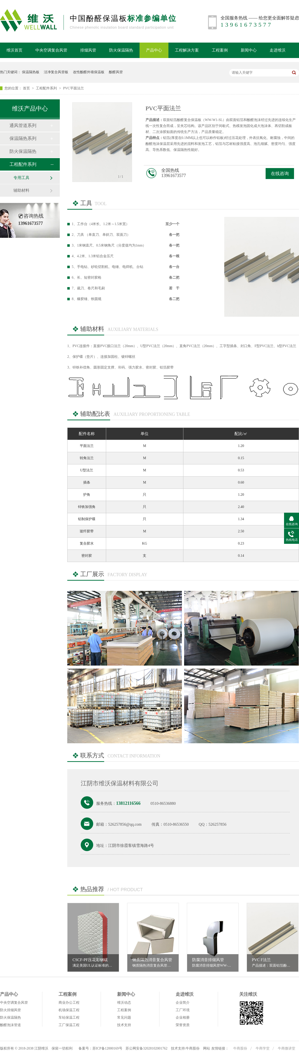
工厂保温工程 (69, 1025)
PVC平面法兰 (73, 88)
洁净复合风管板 (56, 72)
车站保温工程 (69, 1017)
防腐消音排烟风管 (208, 960)
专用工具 (21, 178)
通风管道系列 (22, 125)
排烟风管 (88, 50)
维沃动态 (124, 1002)
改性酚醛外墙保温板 (88, 72)
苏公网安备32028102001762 (146, 1048)
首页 (27, 88)
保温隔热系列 (22, 138)
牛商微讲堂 (286, 1048)
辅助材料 (21, 190)
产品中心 (154, 50)
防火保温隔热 (121, 50)
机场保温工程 (69, 1010)
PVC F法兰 (261, 960)
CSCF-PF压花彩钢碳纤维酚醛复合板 (104, 960)
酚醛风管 (116, 72)
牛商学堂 (263, 1048)
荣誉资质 (183, 1025)
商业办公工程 (69, 1002)
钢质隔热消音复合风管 (152, 960)
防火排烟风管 (10, 1010)
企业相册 (183, 1017)
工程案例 (220, 50)
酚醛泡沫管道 (10, 1025)
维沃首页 (14, 50)
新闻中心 (249, 50)
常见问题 (124, 1017)
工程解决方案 (187, 50)
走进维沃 (278, 50)
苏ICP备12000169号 (107, 1048)
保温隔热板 (30, 72)
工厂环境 (183, 1010)
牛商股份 (240, 1048)
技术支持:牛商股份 (185, 1048)
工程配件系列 (47, 88)
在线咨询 (280, 173)
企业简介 (183, 1002)
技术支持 (124, 1025)
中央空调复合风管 (51, 50)
